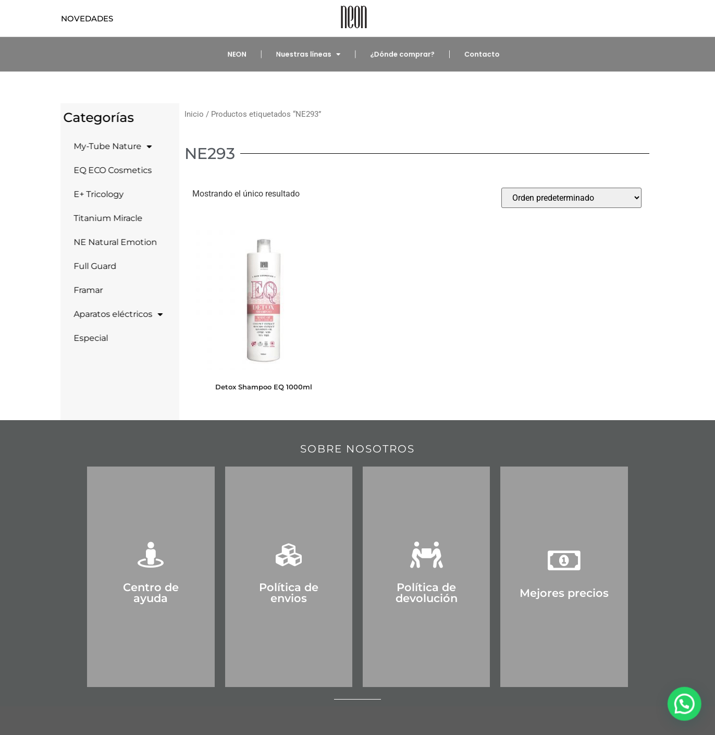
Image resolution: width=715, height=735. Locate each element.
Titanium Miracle (104, 218)
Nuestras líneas (312, 54)
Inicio (194, 114)
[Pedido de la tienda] (571, 198)
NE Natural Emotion (111, 242)
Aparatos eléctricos (114, 314)
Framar (84, 290)
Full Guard (91, 266)
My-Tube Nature (109, 146)
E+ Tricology (95, 194)
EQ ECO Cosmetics (109, 170)
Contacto (471, 54)
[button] (686, 709)
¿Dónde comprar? (398, 54)
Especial (87, 338)
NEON (247, 54)
